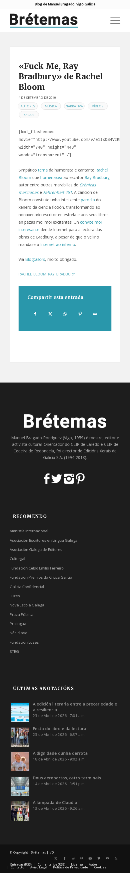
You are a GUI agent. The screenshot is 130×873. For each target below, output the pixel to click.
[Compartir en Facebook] (35, 314)
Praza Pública (21, 614)
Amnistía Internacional (29, 530)
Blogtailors (35, 259)
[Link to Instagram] (73, 858)
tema (43, 170)
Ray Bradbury (97, 177)
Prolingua (18, 623)
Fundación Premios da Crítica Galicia (41, 577)
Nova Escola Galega (27, 605)
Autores (28, 106)
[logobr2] (54, 20)
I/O (51, 852)
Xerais (29, 115)
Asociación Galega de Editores (36, 549)
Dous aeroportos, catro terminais (67, 778)
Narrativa (74, 106)
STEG (14, 651)
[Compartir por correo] (95, 314)
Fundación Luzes (24, 642)
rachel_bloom (32, 274)
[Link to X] (56, 858)
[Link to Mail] (107, 858)
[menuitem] (112, 20)
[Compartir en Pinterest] (80, 314)
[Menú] (112, 20)
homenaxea (51, 177)
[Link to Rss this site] (116, 858)
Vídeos (97, 106)
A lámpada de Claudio (55, 802)
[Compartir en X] (50, 314)
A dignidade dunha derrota (60, 753)
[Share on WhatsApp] (65, 314)
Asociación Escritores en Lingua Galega (43, 540)
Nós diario (18, 632)
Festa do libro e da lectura (59, 728)
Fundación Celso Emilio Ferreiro (37, 568)
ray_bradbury (61, 274)
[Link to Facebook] (64, 858)
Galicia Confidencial (27, 586)
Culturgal (17, 558)
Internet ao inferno (57, 244)
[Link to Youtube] (90, 858)
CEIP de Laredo (85, 444)
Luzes (15, 595)
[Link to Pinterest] (81, 858)
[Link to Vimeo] (99, 858)
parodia (88, 199)
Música (51, 106)
